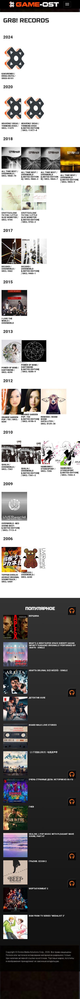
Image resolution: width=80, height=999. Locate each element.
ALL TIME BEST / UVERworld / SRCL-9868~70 (10, 173)
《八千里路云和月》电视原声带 (43, 752)
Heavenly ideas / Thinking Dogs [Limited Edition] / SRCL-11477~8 (30, 127)
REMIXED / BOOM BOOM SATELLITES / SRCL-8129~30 (49, 420)
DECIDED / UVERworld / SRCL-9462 (8, 268)
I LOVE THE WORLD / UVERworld (8, 320)
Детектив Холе (37, 698)
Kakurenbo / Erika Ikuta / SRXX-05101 (8, 76)
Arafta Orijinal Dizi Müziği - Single (48, 670)
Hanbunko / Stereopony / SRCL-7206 (48, 469)
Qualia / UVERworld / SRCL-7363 (8, 466)
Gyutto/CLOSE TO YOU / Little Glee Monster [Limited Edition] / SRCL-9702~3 (30, 217)
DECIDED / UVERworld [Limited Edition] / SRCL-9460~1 (30, 270)
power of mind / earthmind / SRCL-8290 (10, 370)
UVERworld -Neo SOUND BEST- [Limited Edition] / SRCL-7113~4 (10, 526)
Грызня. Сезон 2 (38, 861)
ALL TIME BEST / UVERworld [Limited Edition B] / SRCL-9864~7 (49, 175)
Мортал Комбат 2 (38, 888)
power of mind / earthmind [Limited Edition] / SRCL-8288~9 (30, 368)
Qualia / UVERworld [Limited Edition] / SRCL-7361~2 (30, 472)
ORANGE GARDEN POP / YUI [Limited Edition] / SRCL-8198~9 (30, 418)
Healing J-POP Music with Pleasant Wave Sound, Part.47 (51, 835)
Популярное (40, 608)
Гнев (31, 807)
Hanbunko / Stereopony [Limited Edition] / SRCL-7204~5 (69, 471)
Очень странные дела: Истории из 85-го (51, 779)
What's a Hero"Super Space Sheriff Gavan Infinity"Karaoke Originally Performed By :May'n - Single (52, 645)
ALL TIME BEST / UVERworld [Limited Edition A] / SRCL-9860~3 (30, 175)
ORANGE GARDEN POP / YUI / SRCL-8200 (10, 419)
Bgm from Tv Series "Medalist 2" (47, 916)
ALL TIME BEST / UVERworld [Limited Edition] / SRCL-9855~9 (69, 178)
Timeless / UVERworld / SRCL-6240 (28, 574)
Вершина (34, 616)
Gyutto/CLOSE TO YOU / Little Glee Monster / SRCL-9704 (10, 216)
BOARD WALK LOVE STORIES (43, 725)
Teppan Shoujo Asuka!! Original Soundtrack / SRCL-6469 (10, 578)
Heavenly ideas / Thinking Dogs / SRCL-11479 (10, 125)
